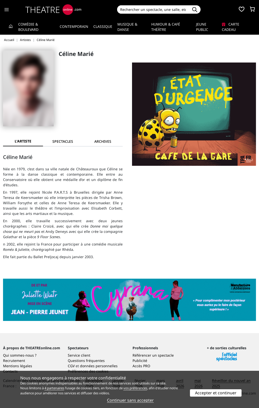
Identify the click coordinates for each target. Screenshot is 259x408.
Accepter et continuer (215, 393)
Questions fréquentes (86, 360)
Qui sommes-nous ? (19, 355)
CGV (71, 365)
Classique (102, 26)
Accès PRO (141, 365)
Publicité (140, 360)
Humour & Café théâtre (165, 27)
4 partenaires (54, 388)
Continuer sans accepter (130, 400)
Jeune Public (202, 27)
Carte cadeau (230, 27)
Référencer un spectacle (153, 355)
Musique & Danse (127, 27)
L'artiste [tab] (23, 141)
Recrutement (14, 360)
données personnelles (99, 365)
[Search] (153, 9)
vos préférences (135, 388)
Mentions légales (17, 365)
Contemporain (74, 26)
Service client (79, 355)
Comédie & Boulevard (28, 27)
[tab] (63, 141)
